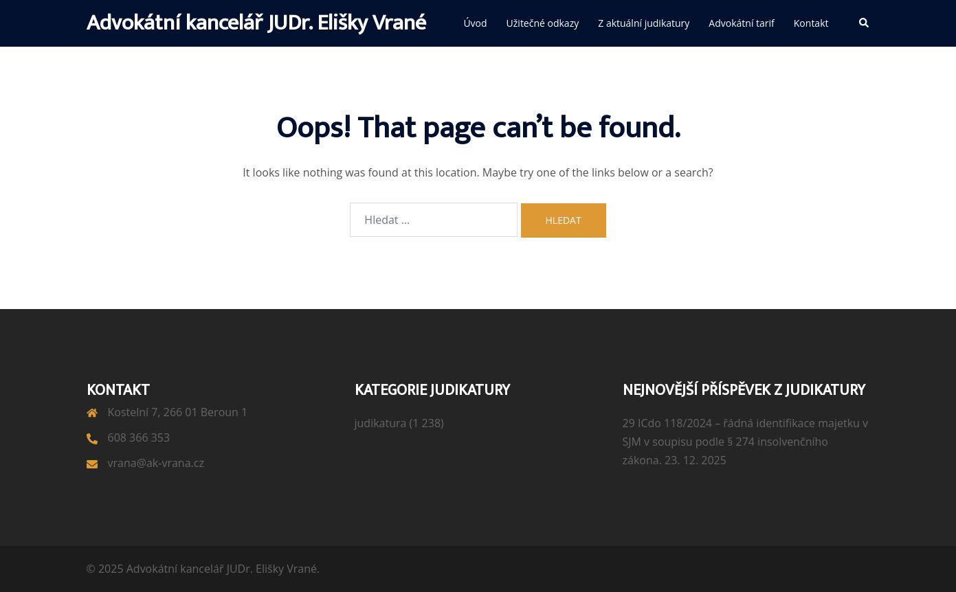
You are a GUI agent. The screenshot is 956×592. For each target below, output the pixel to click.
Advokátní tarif (741, 23)
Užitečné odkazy (543, 23)
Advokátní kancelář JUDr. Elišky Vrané (256, 23)
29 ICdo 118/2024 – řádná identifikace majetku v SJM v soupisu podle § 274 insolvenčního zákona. (746, 441)
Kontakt (811, 23)
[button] (864, 23)
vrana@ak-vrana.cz (156, 462)
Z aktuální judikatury (643, 23)
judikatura (381, 423)
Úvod (475, 23)
